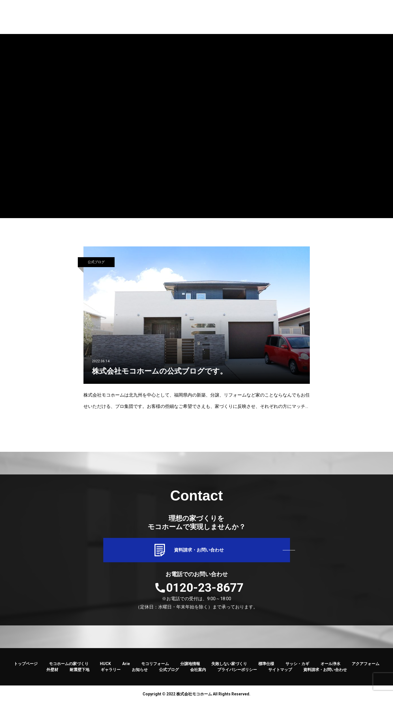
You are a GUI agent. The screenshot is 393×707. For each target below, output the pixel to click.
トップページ (26, 668)
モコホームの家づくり (69, 668)
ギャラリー (111, 674)
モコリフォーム (155, 668)
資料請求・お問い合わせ (197, 552)
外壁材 (52, 674)
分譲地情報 (190, 668)
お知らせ (140, 674)
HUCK (105, 668)
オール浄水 (330, 668)
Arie (126, 668)
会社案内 (198, 674)
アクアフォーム (365, 668)
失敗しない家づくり (229, 668)
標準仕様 (266, 668)
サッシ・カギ (297, 668)
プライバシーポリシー (237, 674)
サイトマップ (280, 674)
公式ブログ (96, 262)
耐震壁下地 (79, 674)
